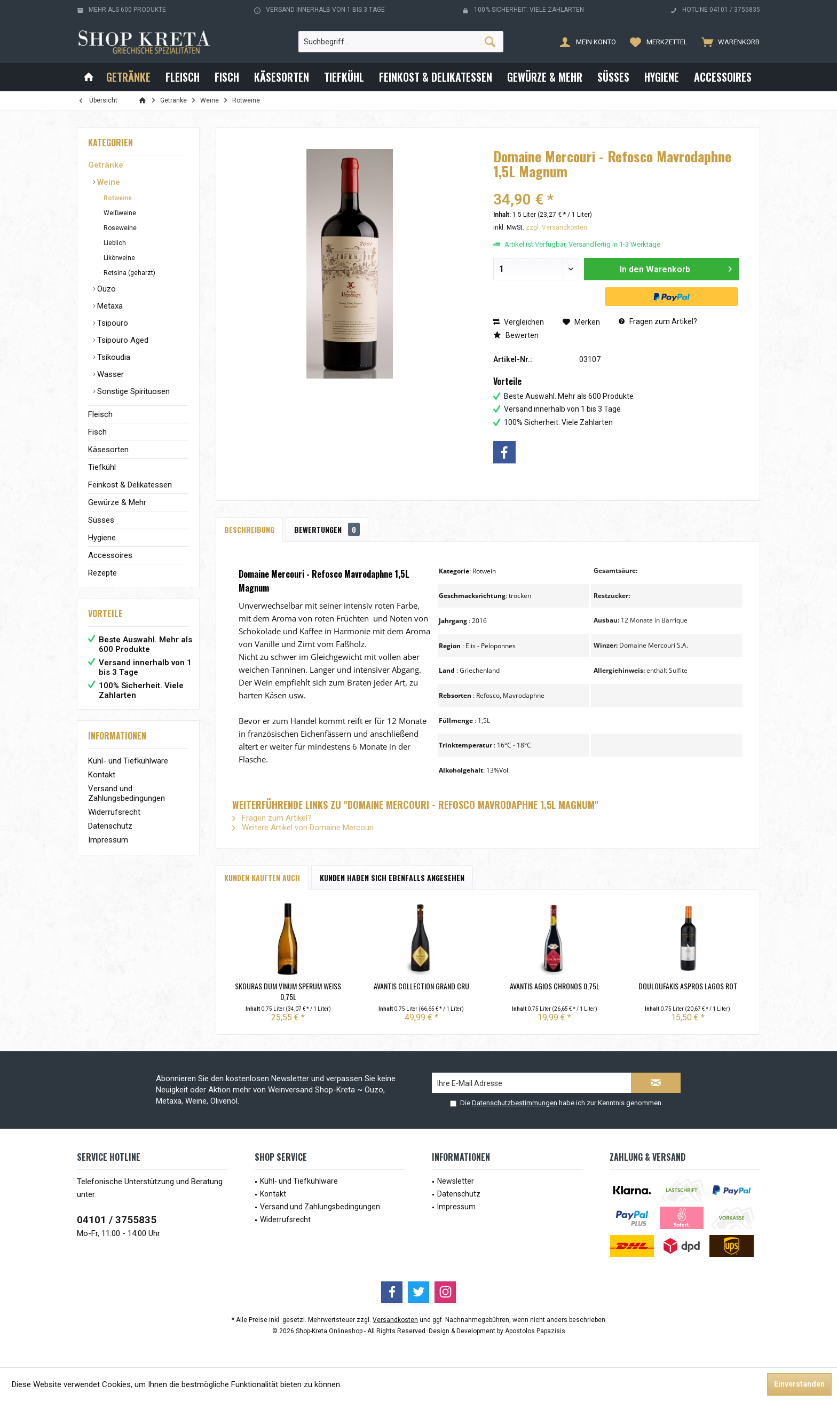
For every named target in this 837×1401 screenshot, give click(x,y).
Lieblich (114, 243)
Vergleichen (518, 322)
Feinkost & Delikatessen (130, 485)
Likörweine (118, 258)
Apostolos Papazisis (535, 1331)
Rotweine (117, 198)
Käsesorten (108, 449)
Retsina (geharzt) (128, 273)
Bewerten (516, 335)
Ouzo (105, 289)
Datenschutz (110, 826)
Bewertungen (327, 529)
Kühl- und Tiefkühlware (128, 761)
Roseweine (119, 228)
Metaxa (109, 306)
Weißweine (119, 213)
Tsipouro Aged (121, 340)
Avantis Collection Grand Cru (421, 986)
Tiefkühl (102, 467)
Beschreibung (249, 529)
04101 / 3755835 (116, 1220)
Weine (107, 182)
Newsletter (455, 1181)
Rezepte (102, 573)
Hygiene (102, 537)
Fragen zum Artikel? (658, 321)
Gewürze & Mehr (117, 502)
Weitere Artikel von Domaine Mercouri (303, 827)
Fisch (97, 432)
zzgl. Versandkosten (556, 227)
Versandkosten (395, 1320)
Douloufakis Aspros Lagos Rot (687, 986)
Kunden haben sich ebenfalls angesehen (392, 877)
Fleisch (100, 414)
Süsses (101, 520)
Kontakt (101, 775)
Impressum (108, 840)
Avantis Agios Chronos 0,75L (554, 986)
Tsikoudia (112, 357)
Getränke (105, 165)
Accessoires (110, 555)
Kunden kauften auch (262, 877)
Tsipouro (111, 323)
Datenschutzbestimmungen (514, 1103)
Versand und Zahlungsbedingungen (126, 793)
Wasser (109, 374)
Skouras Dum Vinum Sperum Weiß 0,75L (288, 991)
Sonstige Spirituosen (132, 391)
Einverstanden (799, 1384)
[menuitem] (728, 41)
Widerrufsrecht (114, 812)
